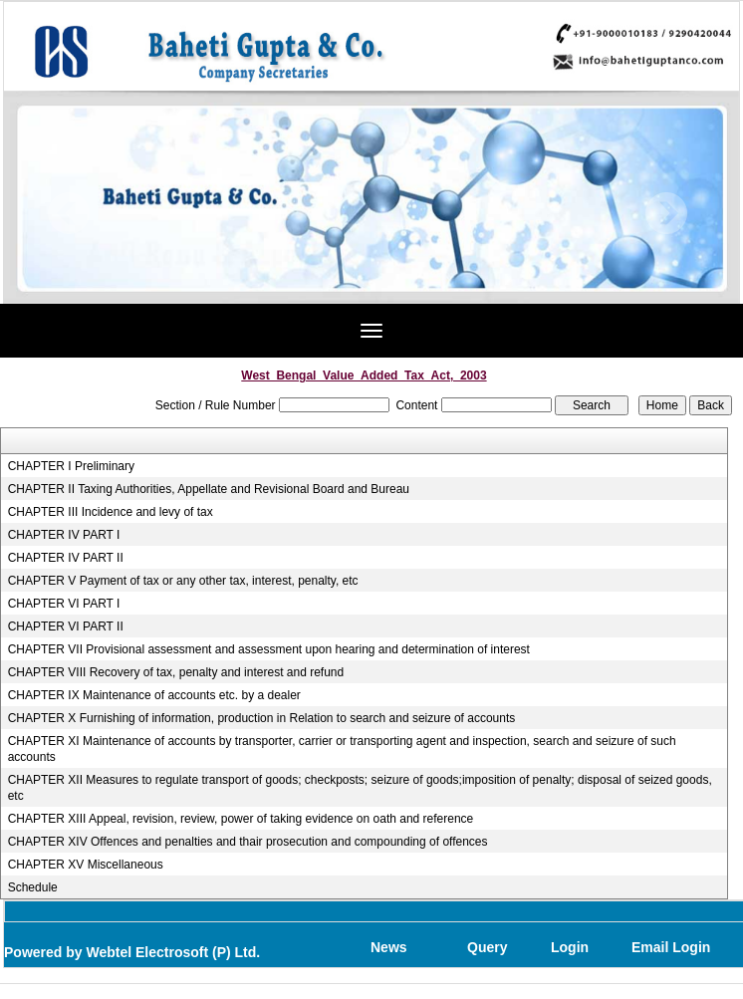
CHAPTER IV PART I (64, 535)
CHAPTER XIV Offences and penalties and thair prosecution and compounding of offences (248, 842)
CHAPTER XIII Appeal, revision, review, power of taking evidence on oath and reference (241, 819)
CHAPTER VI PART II (66, 626)
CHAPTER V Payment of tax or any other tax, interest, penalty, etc (183, 581)
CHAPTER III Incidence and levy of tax (110, 512)
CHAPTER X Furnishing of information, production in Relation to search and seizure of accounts (262, 718)
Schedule (33, 887)
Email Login (670, 947)
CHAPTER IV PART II (66, 558)
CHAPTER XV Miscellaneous (85, 865)
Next (665, 213)
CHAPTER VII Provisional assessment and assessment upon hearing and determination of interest (269, 649)
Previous (69, 213)
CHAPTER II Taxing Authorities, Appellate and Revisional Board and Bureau (208, 489)
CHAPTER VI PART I (64, 604)
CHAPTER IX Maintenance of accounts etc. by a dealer (154, 695)
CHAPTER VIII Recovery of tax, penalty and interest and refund (176, 672)
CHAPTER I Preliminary (71, 466)
